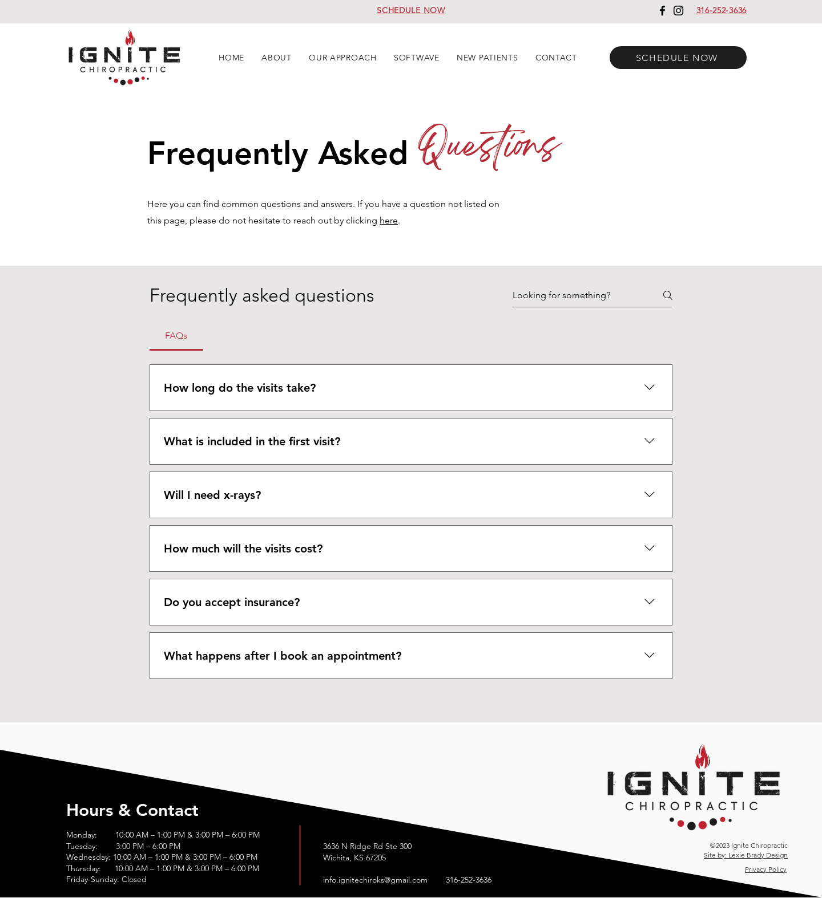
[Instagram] (678, 10)
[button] (276, 57)
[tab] (176, 336)
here (389, 220)
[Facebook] (662, 10)
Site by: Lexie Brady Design (746, 855)
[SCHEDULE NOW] (678, 57)
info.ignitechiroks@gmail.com (375, 880)
